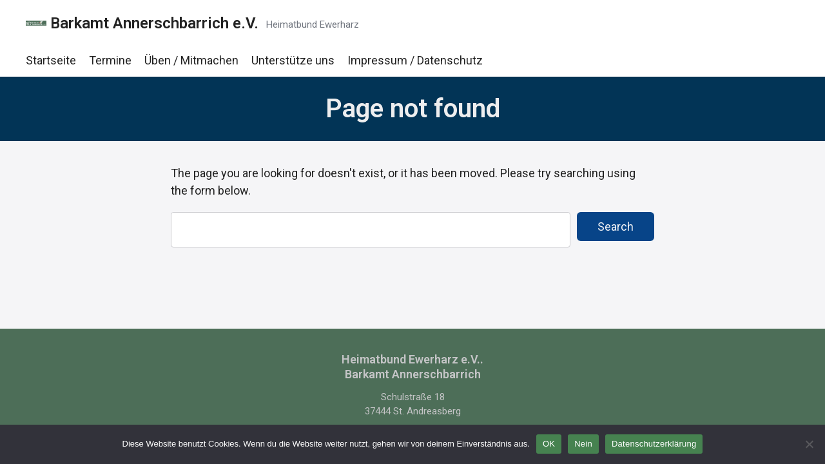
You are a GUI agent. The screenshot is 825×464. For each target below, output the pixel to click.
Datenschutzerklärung (654, 444)
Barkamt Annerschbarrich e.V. (154, 23)
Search (615, 226)
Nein (583, 444)
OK (549, 444)
